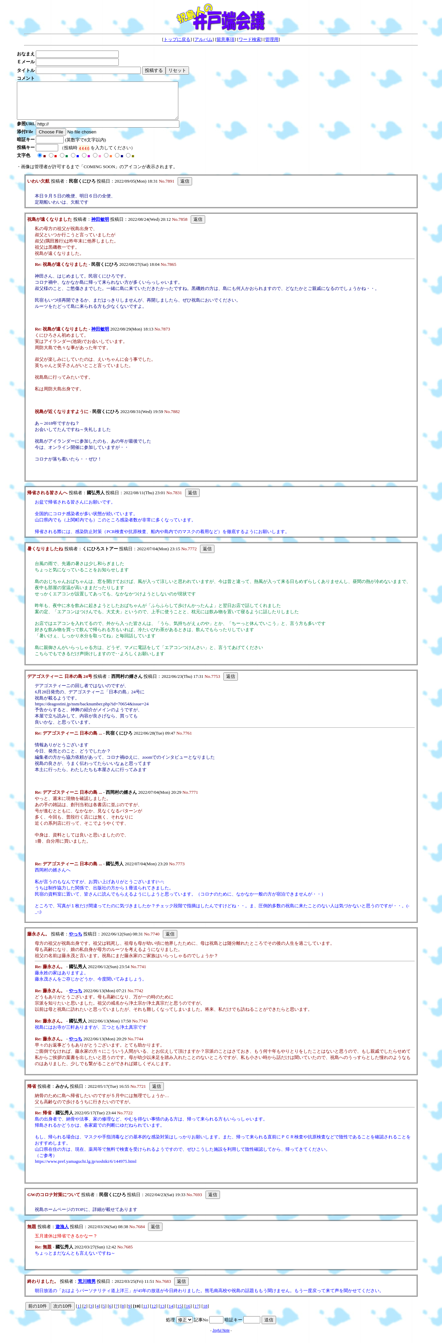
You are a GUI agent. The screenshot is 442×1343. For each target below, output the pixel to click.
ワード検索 (250, 39)
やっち (75, 941)
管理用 (271, 39)
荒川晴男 (87, 1288)
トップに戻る (177, 39)
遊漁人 (62, 1233)
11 (145, 1313)
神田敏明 (100, 226)
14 (171, 1313)
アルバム (203, 39)
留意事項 (225, 39)
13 (162, 1313)
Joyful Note (221, 1338)
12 (153, 1313)
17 (196, 1313)
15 (179, 1313)
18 (205, 1313)
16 (188, 1313)
